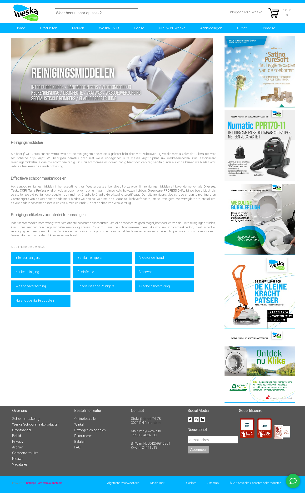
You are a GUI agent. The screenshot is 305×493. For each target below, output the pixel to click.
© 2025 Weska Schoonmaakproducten (255, 483)
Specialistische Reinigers (96, 286)
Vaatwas (146, 272)
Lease (139, 28)
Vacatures (20, 464)
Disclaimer (157, 483)
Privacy (17, 441)
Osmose (268, 28)
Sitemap (213, 483)
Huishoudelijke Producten (34, 300)
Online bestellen (85, 419)
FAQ (77, 447)
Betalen (79, 441)
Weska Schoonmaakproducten (35, 424)
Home (20, 28)
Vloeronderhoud (151, 257)
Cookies (191, 483)
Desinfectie (85, 272)
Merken (78, 28)
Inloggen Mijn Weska (246, 12)
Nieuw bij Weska (172, 28)
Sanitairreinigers (89, 257)
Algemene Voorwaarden (123, 483)
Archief (17, 447)
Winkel (79, 424)
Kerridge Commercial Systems (44, 483)
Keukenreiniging (27, 272)
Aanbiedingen (211, 28)
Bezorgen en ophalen (90, 430)
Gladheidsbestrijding (154, 286)
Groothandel (21, 430)
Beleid (16, 436)
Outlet (242, 28)
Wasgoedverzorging (30, 286)
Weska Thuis (109, 28)
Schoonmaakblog (26, 419)
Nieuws (17, 459)
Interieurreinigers (27, 257)
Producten (48, 28)
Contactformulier (25, 453)
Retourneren (83, 436)
